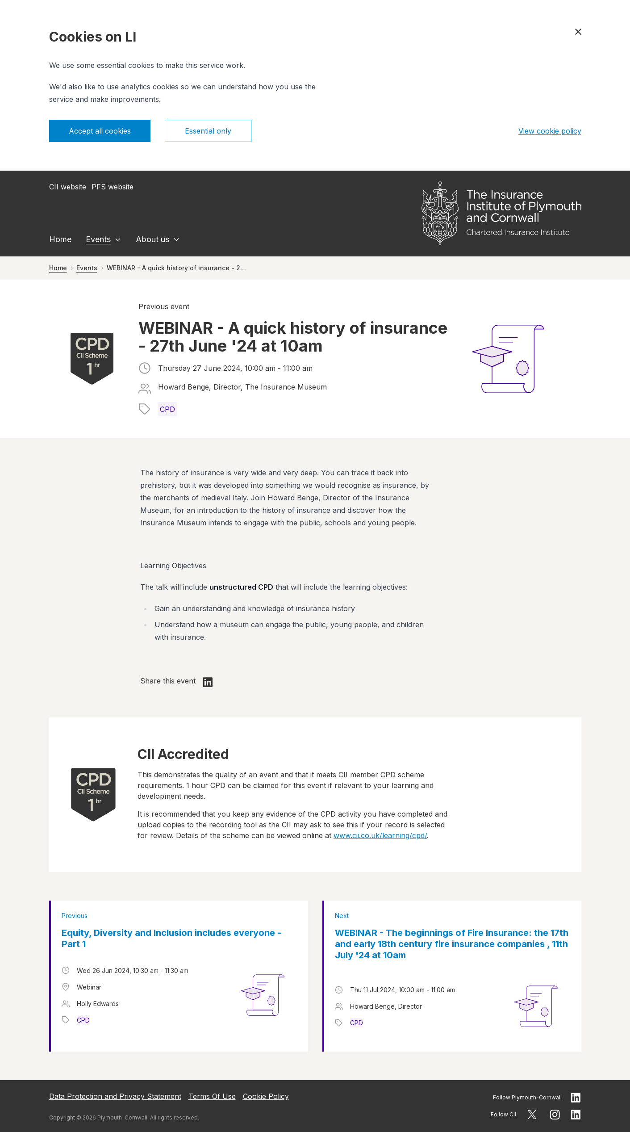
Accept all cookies (100, 130)
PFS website (113, 186)
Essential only (208, 130)
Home (60, 239)
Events (98, 239)
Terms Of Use (212, 1096)
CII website (67, 186)
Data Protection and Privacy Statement (115, 1096)
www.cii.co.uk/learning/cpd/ (380, 835)
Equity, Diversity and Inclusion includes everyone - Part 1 (171, 938)
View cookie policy (549, 130)
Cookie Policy (266, 1096)
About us (152, 239)
